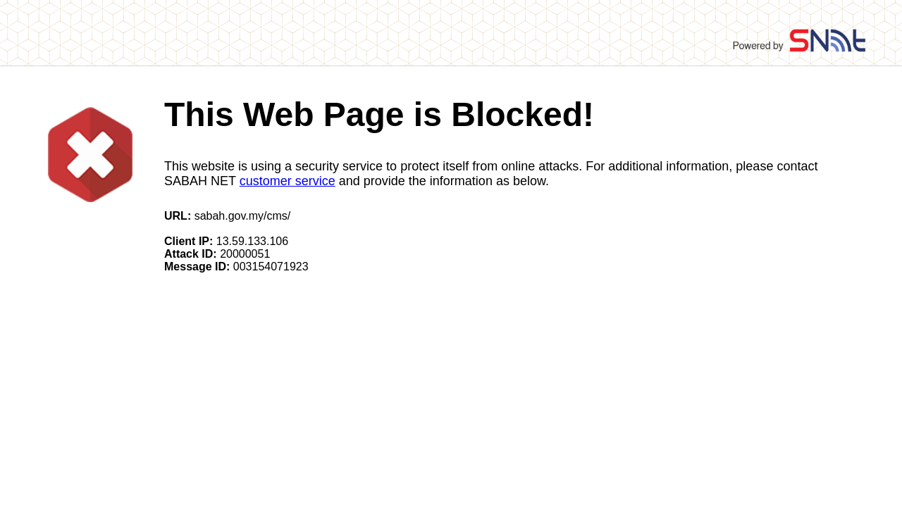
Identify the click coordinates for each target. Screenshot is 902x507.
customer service (287, 181)
